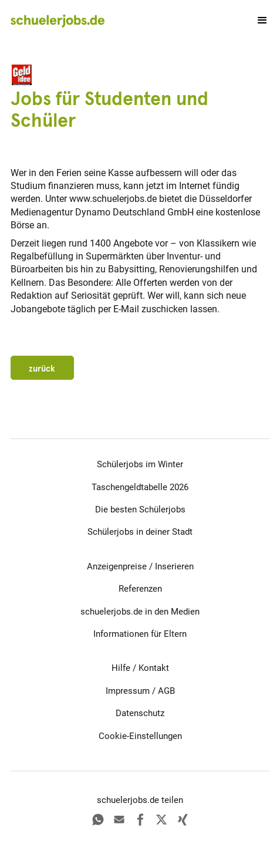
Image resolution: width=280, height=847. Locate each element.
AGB (166, 691)
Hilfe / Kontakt (140, 668)
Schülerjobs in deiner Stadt (140, 532)
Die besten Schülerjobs (140, 509)
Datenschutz (140, 713)
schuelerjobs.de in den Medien (140, 611)
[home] (57, 21)
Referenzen (140, 588)
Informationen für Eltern (140, 634)
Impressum (128, 691)
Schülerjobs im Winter (140, 464)
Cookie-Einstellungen (140, 736)
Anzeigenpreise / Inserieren (140, 566)
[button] (257, 20)
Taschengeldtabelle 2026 (140, 487)
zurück (42, 368)
